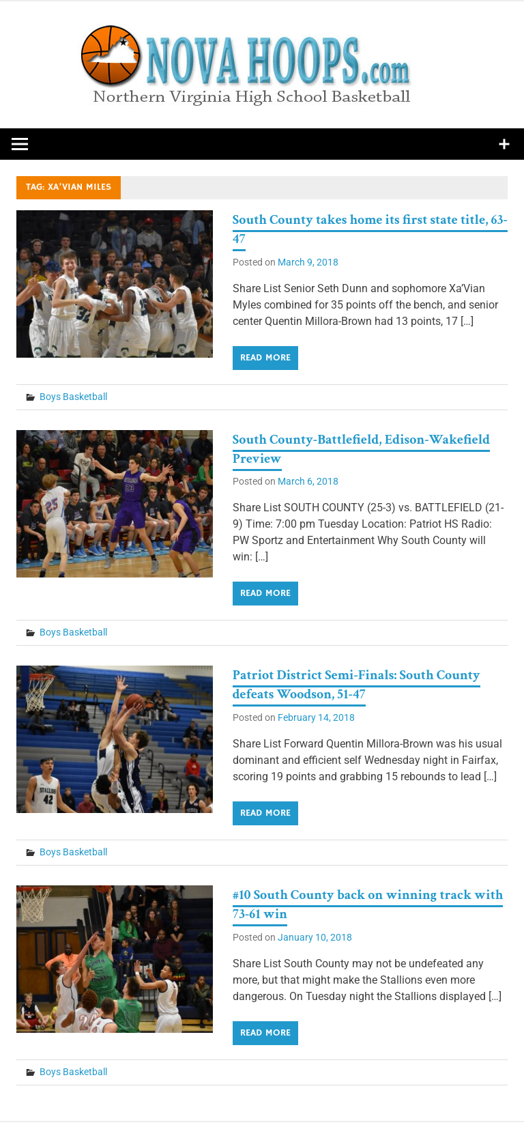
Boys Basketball (73, 396)
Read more (265, 358)
